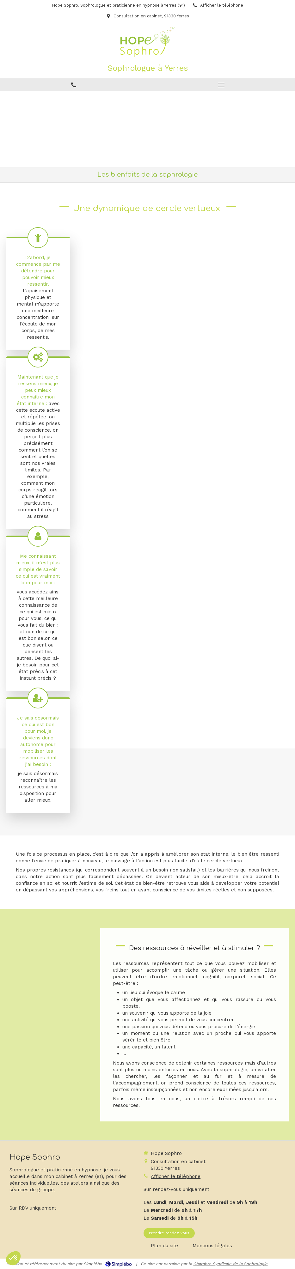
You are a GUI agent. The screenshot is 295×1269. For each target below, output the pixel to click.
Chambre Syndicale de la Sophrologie (230, 1263)
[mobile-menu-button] (221, 85)
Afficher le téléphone (221, 5)
